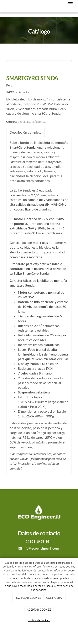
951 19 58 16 (39, 541)
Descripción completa (25, 132)
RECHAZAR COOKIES (28, 597)
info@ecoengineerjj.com (41, 548)
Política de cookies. (39, 620)
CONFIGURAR (54, 597)
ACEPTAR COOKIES (39, 609)
